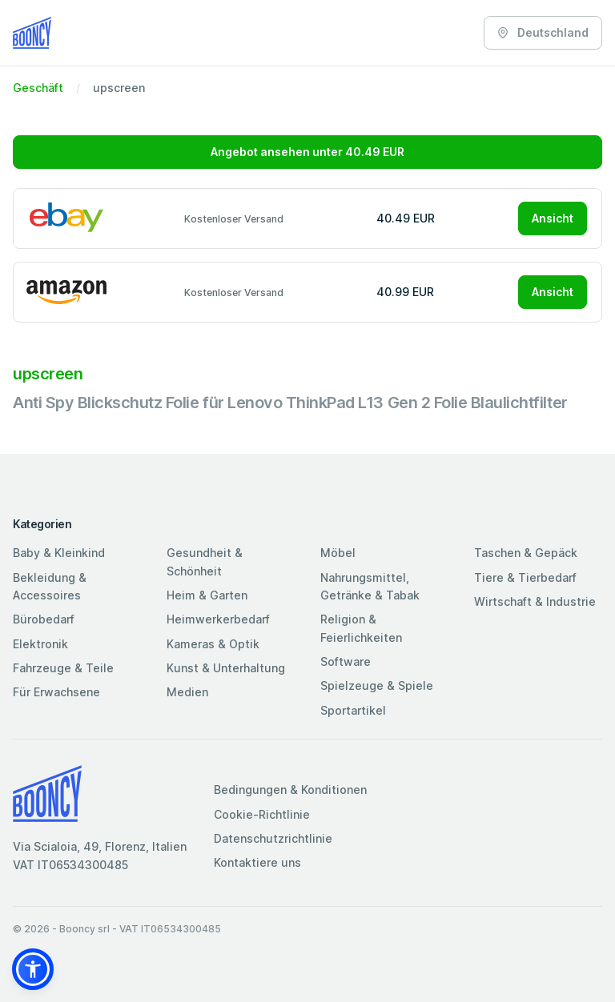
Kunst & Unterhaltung (226, 668)
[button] (33, 969)
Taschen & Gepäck (525, 552)
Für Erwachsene (56, 692)
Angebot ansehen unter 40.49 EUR (307, 151)
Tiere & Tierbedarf (525, 577)
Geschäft (38, 87)
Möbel (338, 552)
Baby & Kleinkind (59, 552)
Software (345, 661)
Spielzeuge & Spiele (376, 685)
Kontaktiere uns (257, 862)
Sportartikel (353, 710)
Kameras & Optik (213, 644)
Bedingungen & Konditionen (290, 789)
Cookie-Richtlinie (262, 814)
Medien (187, 692)
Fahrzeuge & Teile (63, 668)
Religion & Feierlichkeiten (361, 627)
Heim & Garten (207, 595)
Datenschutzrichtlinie (273, 838)
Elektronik (40, 644)
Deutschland (543, 32)
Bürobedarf (43, 619)
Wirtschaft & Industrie (535, 601)
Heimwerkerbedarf (218, 619)
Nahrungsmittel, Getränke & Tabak (370, 586)
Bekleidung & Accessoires (49, 586)
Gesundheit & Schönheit (205, 561)
